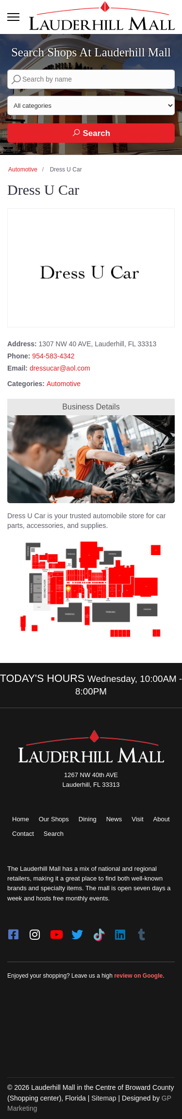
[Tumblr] (141, 931)
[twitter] (77, 931)
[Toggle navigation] (13, 17)
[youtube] (56, 931)
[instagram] (34, 931)
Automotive (22, 169)
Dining (88, 819)
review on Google (138, 975)
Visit (137, 819)
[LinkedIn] (120, 931)
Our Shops (54, 819)
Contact (23, 833)
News (114, 819)
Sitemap (103, 1098)
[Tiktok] (98, 931)
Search (91, 133)
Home (20, 819)
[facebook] (13, 931)
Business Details (90, 407)
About (161, 819)
